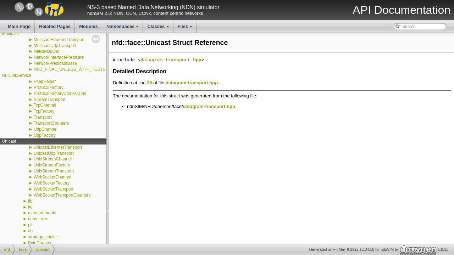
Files (186, 28)
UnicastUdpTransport (54, 153)
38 (149, 82)
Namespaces (123, 28)
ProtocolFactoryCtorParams (60, 93)
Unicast (9, 141)
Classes (158, 28)
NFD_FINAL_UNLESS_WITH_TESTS (70, 69)
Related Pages (55, 26)
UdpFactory (45, 135)
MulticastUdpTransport (55, 45)
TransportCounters (51, 123)
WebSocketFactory (52, 183)
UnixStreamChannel (53, 159)
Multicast (10, 33)
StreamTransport (50, 99)
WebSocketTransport (53, 189)
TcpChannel (45, 105)
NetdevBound (47, 51)
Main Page (19, 26)
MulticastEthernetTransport (59, 39)
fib (30, 201)
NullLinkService (17, 75)
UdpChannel (45, 129)
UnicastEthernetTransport (58, 147)
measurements (42, 212)
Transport (43, 117)
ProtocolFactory (48, 87)
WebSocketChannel (52, 177)
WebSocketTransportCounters (62, 195)
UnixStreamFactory (52, 165)
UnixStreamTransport (54, 171)
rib (30, 230)
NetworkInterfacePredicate (59, 57)
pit (30, 224)
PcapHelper (45, 81)
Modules (88, 26)
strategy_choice (43, 236)
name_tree (38, 218)
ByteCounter (40, 242)
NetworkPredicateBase (55, 63)
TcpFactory (44, 111)
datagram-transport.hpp (170, 60)
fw (30, 207)
